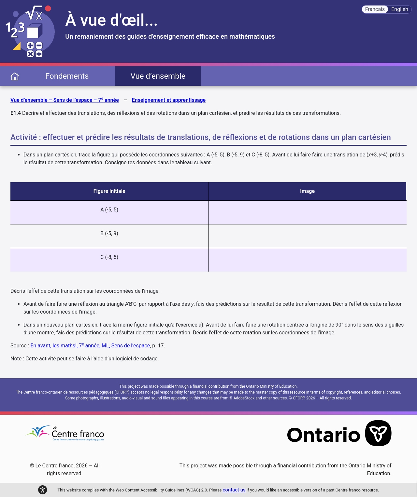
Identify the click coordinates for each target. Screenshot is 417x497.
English (399, 9)
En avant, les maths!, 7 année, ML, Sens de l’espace (90, 346)
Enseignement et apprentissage (169, 100)
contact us (234, 490)
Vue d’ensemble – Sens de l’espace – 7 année (64, 99)
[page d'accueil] (14, 76)
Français (375, 9)
